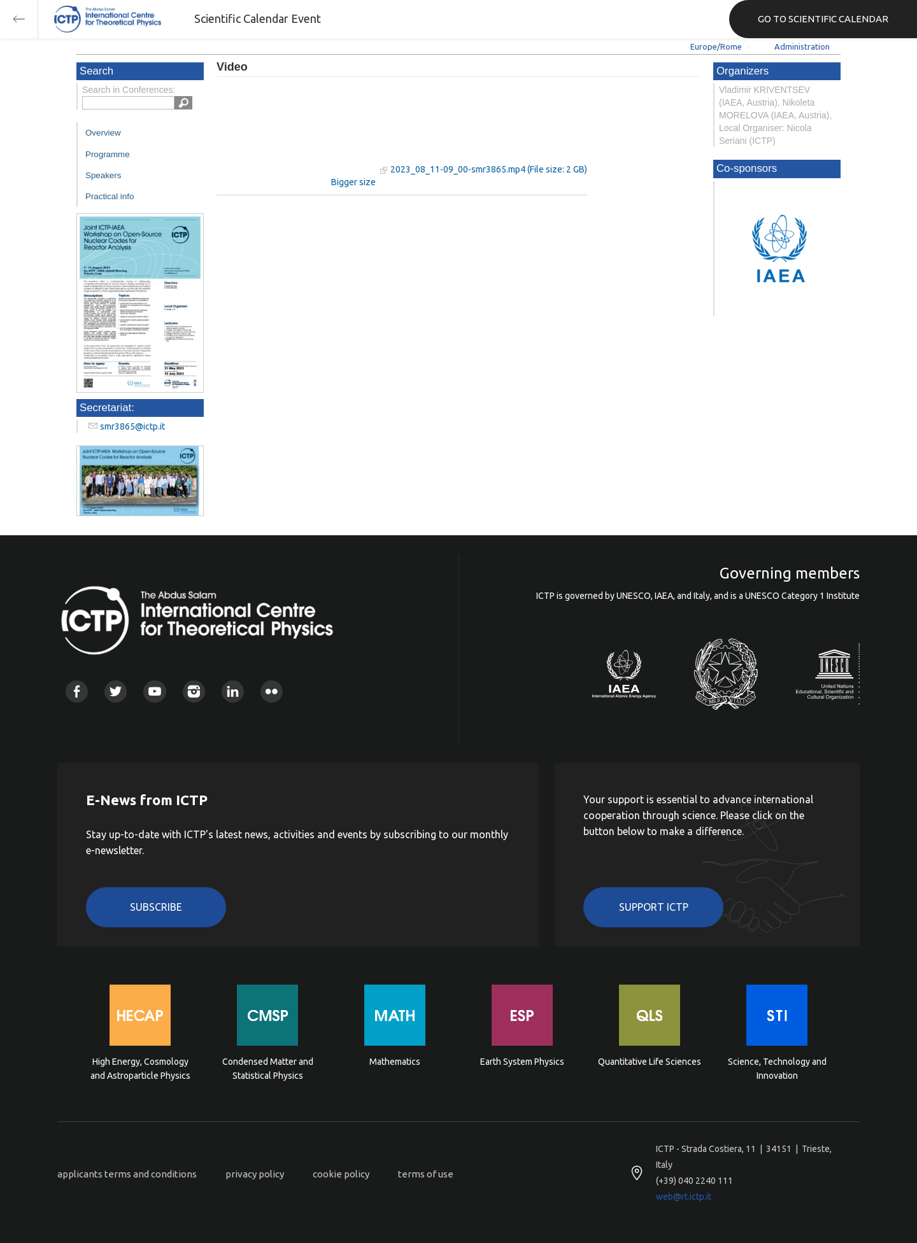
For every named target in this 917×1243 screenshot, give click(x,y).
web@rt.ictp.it (683, 1196)
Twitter (115, 691)
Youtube (154, 691)
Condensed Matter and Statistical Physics (267, 1069)
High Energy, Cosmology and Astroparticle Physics (140, 1069)
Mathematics (394, 1062)
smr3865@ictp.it (132, 426)
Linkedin (233, 691)
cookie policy (341, 1174)
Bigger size (353, 182)
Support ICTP (653, 907)
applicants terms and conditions (127, 1174)
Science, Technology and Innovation (777, 1069)
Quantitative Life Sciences (649, 1062)
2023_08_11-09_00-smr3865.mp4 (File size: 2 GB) (488, 169)
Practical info (109, 196)
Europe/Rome (716, 46)
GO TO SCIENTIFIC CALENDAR (823, 18)
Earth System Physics (522, 1062)
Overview (103, 132)
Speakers (103, 175)
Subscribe (156, 907)
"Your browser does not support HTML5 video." (296, 132)
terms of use (425, 1174)
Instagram (194, 691)
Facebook (77, 691)
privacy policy (254, 1174)
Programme (107, 154)
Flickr (271, 691)
